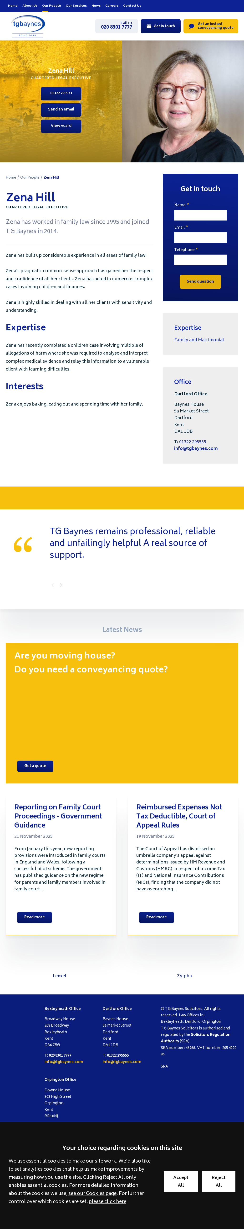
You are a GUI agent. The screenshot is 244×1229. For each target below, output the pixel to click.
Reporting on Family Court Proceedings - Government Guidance (58, 817)
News (96, 6)
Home (13, 6)
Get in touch (164, 26)
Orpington (54, 1080)
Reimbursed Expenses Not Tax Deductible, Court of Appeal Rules (179, 817)
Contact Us (132, 6)
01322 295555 (192, 442)
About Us (29, 6)
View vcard (61, 126)
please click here (107, 1202)
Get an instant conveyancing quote (216, 26)
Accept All (180, 1181)
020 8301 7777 (116, 26)
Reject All (219, 1181)
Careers (111, 6)
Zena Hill (51, 178)
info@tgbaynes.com (196, 449)
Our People (51, 6)
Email (179, 227)
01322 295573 (61, 93)
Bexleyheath (56, 1009)
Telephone (184, 250)
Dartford (111, 1009)
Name (180, 205)
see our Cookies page (92, 1194)
